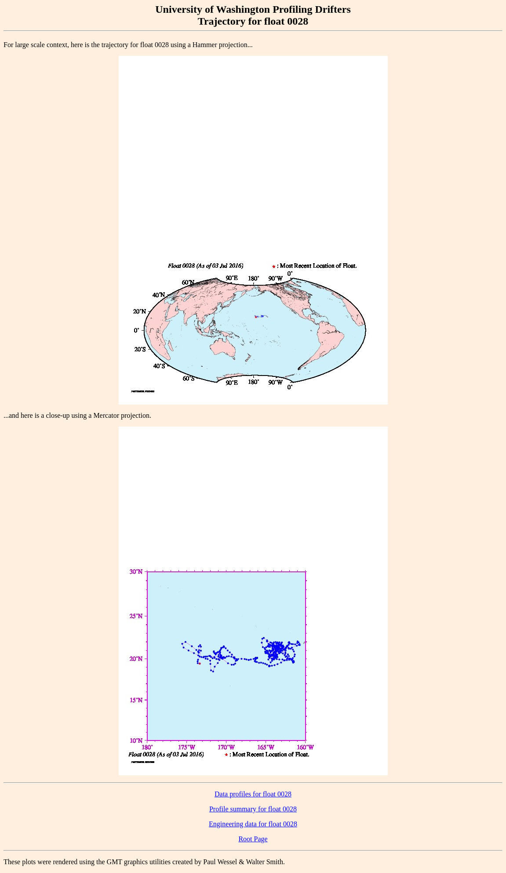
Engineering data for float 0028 (253, 824)
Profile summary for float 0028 (253, 809)
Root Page (252, 839)
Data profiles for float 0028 (253, 794)
